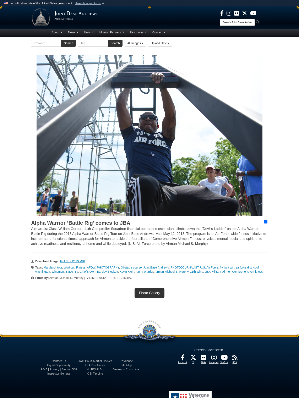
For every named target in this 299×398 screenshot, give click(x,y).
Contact (159, 33)
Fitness (80, 269)
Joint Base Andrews (156, 269)
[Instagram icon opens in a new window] (229, 13)
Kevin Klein (127, 273)
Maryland (50, 269)
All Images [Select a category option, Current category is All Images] (135, 44)
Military (216, 273)
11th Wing (196, 273)
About (57, 33)
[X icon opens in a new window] (244, 13)
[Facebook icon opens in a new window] (222, 13)
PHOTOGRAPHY (108, 269)
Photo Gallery (149, 294)
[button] (90, 3)
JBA (207, 273)
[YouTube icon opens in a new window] (253, 13)
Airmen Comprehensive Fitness (242, 273)
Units (89, 33)
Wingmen (58, 273)
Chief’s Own (87, 273)
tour (59, 269)
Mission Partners (111, 33)
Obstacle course (131, 269)
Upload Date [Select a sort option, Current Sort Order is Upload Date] (160, 44)
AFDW (91, 269)
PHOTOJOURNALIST (184, 269)
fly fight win (227, 269)
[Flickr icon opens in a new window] (236, 13)
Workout (69, 269)
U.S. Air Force (209, 269)
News (73, 33)
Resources (138, 33)
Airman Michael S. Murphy (172, 273)
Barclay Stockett (107, 273)
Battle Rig (72, 273)
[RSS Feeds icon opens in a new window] (234, 360)
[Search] (237, 22)
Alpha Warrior (144, 273)
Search (68, 44)
